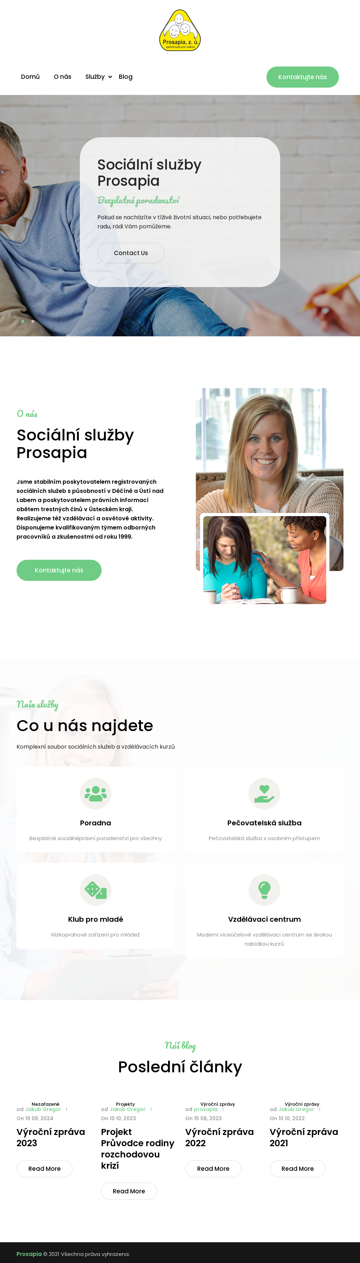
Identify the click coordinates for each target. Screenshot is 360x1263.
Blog (126, 76)
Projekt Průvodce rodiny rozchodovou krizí (137, 1149)
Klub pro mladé (95, 919)
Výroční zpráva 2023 (51, 1137)
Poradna (95, 823)
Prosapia (29, 1254)
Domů (30, 76)
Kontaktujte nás (302, 77)
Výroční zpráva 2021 (304, 1137)
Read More (44, 1168)
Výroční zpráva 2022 (219, 1137)
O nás (62, 76)
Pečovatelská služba (264, 823)
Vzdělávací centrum (264, 919)
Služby (95, 76)
